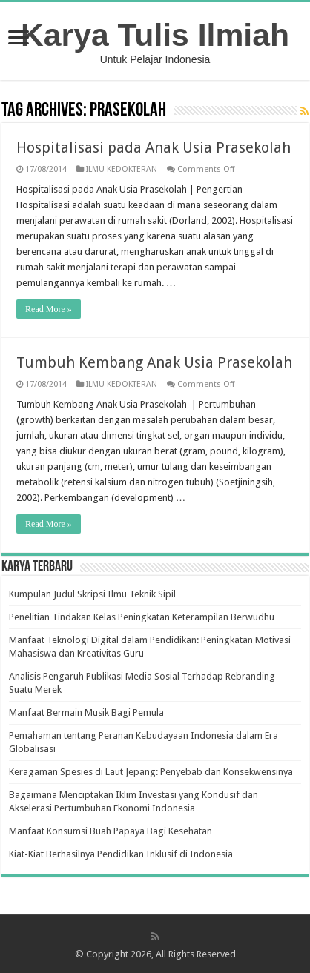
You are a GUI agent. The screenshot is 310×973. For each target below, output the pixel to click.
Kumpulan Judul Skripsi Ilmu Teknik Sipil (92, 594)
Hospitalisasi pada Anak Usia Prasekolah (153, 147)
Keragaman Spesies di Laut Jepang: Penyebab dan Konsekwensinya (151, 771)
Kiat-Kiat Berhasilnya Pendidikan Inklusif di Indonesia (121, 854)
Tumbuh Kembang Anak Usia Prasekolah (154, 362)
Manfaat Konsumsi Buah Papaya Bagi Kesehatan (110, 831)
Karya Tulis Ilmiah (155, 35)
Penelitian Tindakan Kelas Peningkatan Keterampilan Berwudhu (141, 616)
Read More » (48, 309)
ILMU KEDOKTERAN (121, 169)
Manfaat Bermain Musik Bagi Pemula (86, 712)
